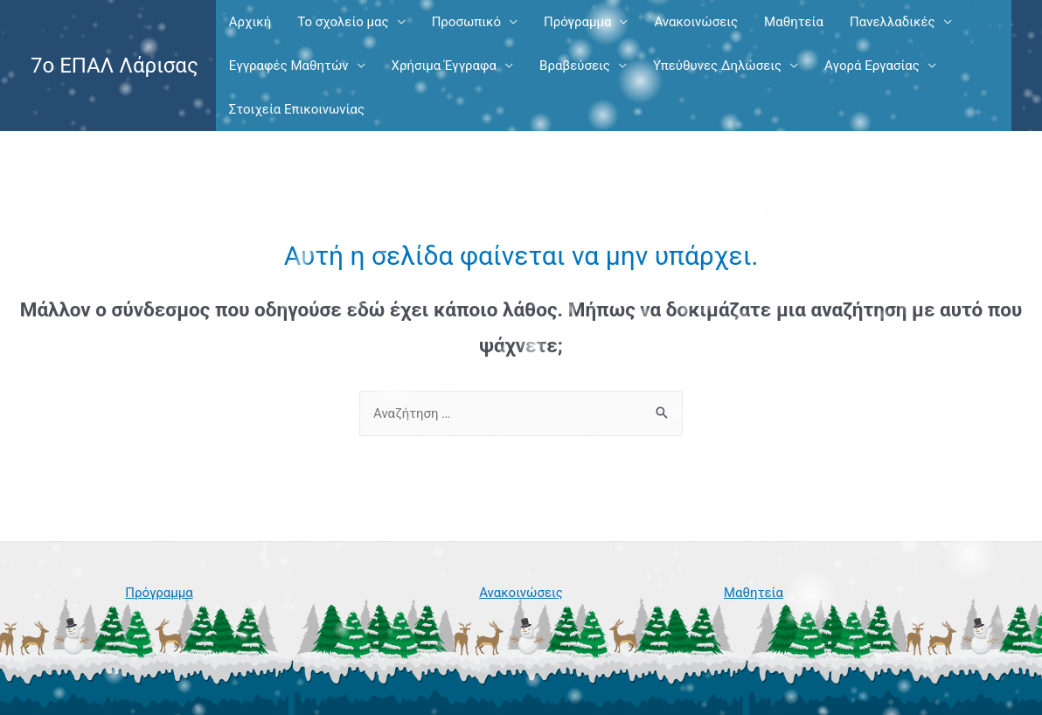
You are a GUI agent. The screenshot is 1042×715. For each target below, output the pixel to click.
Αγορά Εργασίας (872, 65)
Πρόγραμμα (577, 22)
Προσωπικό (466, 22)
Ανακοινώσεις (696, 22)
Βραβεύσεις (574, 65)
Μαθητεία (793, 22)
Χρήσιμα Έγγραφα (444, 65)
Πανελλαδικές (892, 22)
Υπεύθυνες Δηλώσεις (717, 65)
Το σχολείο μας (342, 22)
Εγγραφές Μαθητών (289, 65)
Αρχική (250, 22)
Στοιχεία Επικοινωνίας (297, 109)
